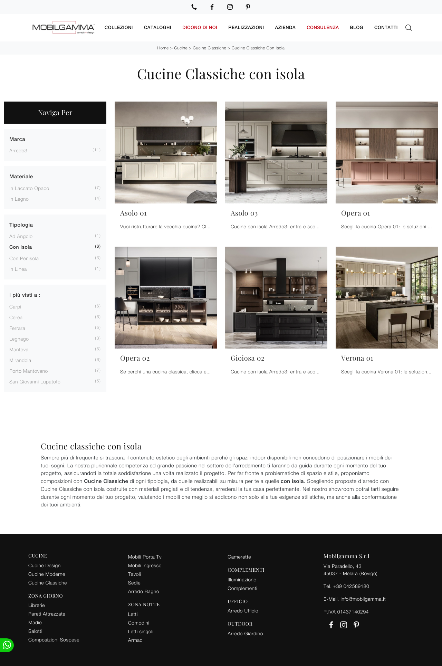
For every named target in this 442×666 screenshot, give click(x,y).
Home (163, 47)
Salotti (35, 631)
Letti (133, 614)
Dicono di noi (199, 27)
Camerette (239, 557)
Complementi (242, 588)
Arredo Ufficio (243, 610)
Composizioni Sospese (53, 640)
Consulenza (323, 27)
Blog (356, 27)
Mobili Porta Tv (145, 557)
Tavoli (134, 574)
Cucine (181, 47)
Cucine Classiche (210, 47)
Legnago (19, 339)
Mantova (19, 349)
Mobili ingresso (145, 565)
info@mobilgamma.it (363, 599)
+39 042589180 (351, 586)
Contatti (386, 27)
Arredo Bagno (143, 591)
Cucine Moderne (46, 574)
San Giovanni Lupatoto (34, 381)
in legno (19, 199)
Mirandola (20, 360)
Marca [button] (17, 139)
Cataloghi (157, 27)
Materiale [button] (21, 177)
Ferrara (17, 328)
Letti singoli (141, 631)
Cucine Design (44, 565)
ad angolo (21, 236)
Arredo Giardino (245, 633)
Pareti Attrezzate (46, 614)
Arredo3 (18, 150)
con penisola (24, 258)
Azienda (285, 27)
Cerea (16, 317)
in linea (18, 269)
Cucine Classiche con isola (258, 47)
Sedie (134, 583)
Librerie (36, 605)
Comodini (139, 623)
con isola (20, 247)
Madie (35, 622)
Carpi (15, 307)
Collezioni (119, 27)
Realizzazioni (246, 27)
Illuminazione (242, 579)
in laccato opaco (29, 188)
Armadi (136, 640)
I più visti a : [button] (24, 295)
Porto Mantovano (28, 371)
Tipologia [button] (21, 225)
